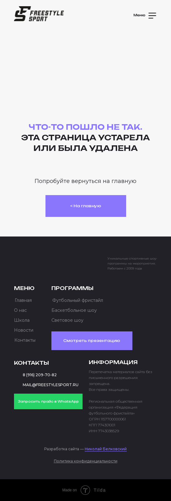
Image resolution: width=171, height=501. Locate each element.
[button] (145, 16)
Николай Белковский (106, 449)
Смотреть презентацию (91, 340)
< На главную (85, 206)
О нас (20, 310)
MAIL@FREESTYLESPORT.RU (50, 384)
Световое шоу (67, 320)
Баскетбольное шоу (74, 310)
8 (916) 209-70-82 (40, 374)
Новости (23, 330)
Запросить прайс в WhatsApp (48, 401)
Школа (22, 320)
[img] (39, 13)
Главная (23, 300)
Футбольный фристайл (77, 300)
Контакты (25, 340)
